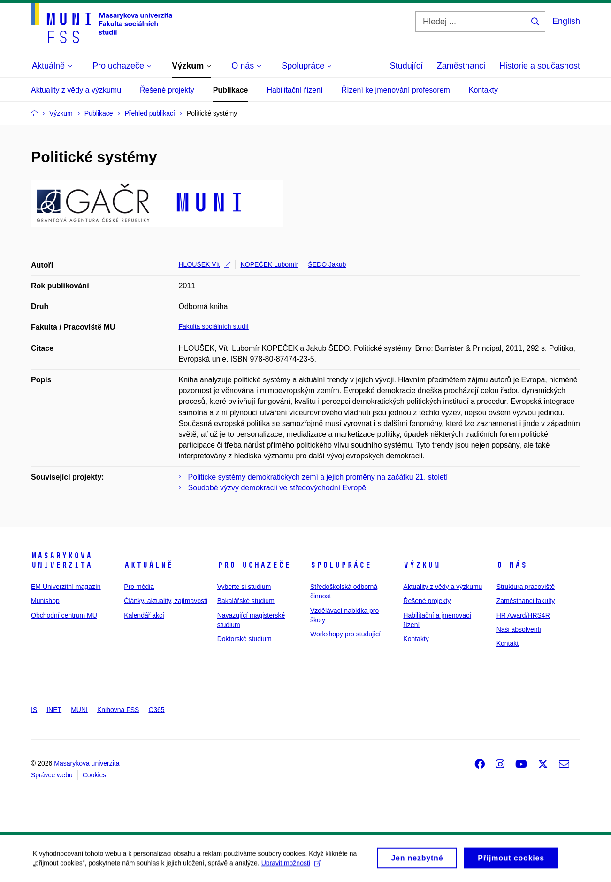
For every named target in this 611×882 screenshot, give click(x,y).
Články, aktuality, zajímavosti (165, 600)
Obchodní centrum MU (64, 615)
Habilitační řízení (294, 90)
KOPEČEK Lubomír (269, 264)
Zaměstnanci (461, 65)
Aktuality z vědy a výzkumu (76, 90)
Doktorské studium (244, 638)
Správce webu (52, 775)
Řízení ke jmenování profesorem (396, 90)
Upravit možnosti (291, 866)
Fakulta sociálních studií (214, 326)
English (566, 21)
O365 (156, 709)
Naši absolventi (518, 629)
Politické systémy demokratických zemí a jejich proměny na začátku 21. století (318, 477)
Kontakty (483, 90)
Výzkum (421, 565)
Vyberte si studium (244, 586)
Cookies (95, 775)
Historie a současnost (539, 65)
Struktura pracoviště (525, 586)
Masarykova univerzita (61, 560)
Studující (406, 65)
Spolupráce (340, 565)
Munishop (45, 600)
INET (53, 709)
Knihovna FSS (118, 709)
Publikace (230, 90)
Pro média (139, 586)
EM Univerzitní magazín (66, 586)
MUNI (79, 709)
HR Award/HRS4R (523, 615)
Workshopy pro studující (345, 634)
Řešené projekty (167, 90)
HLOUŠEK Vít (205, 264)
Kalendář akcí (144, 615)
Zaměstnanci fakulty (525, 600)
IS (34, 709)
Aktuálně (148, 565)
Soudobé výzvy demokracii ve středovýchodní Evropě (277, 488)
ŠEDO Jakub (327, 264)
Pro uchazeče (253, 565)
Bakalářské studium (246, 600)
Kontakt (507, 643)
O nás (511, 565)
